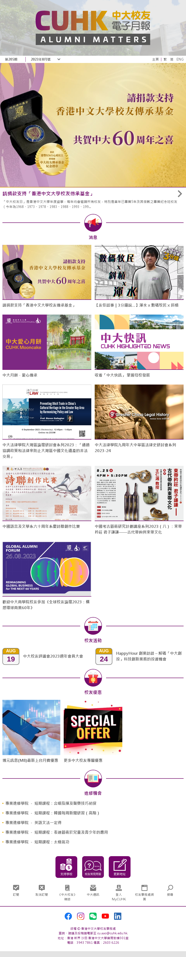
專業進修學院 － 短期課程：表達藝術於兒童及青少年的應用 (56, 832)
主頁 (155, 59)
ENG (180, 59)
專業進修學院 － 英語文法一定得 (33, 822)
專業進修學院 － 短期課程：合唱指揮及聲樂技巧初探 (50, 803)
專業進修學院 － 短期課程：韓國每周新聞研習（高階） (52, 813)
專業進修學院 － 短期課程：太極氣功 (37, 842)
